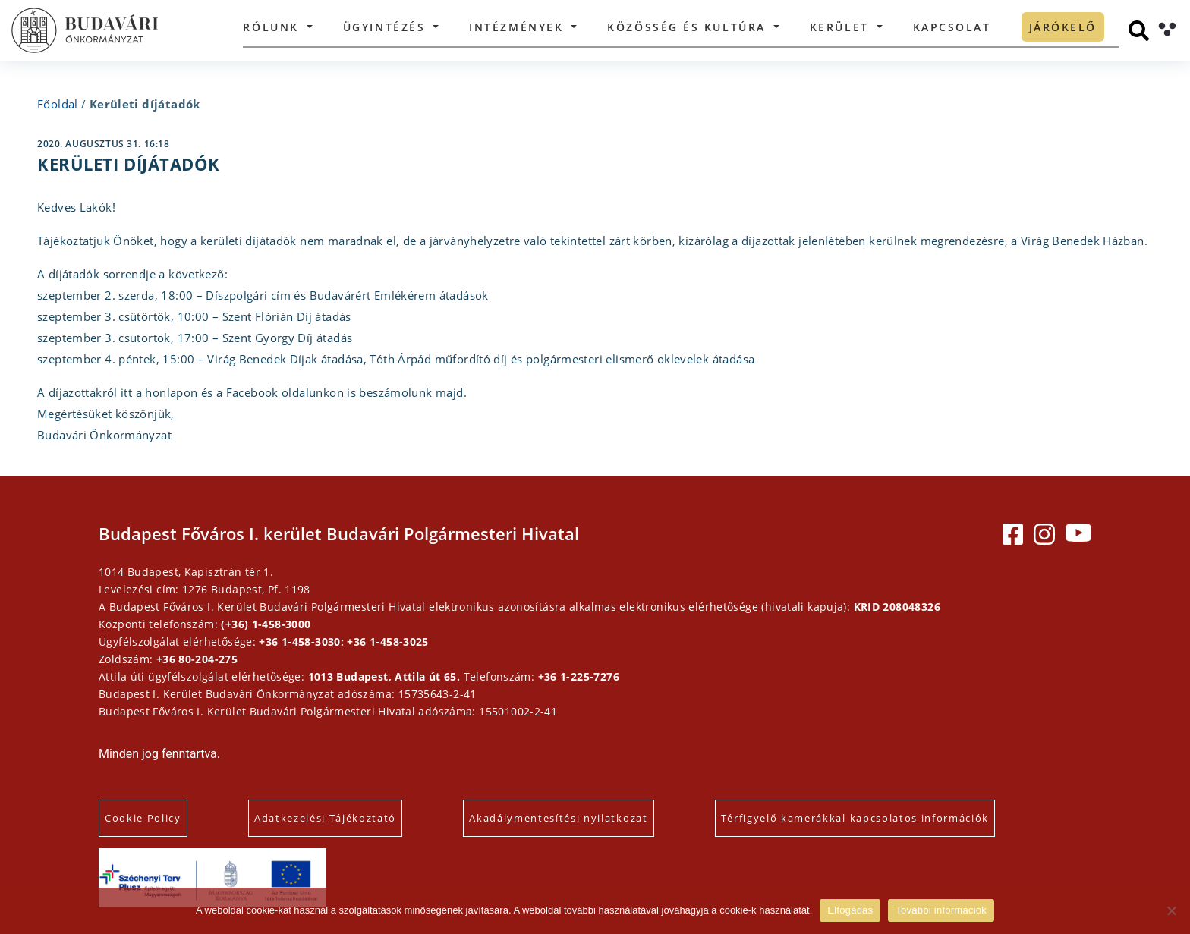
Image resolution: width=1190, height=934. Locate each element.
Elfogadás (850, 910)
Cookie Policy (143, 818)
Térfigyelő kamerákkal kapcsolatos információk (855, 818)
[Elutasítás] (1171, 910)
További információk (941, 910)
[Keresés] (1138, 30)
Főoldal (57, 104)
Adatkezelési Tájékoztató (325, 818)
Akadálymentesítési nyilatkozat (558, 818)
